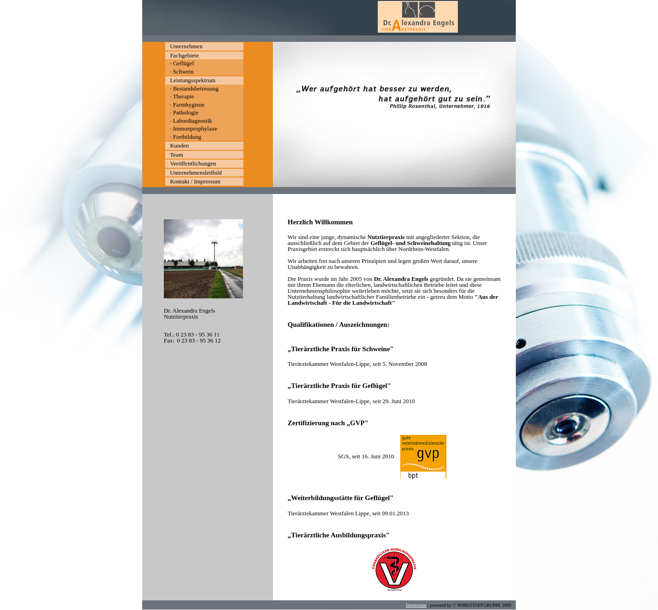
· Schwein (181, 71)
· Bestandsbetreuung (194, 88)
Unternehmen (186, 46)
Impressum (416, 605)
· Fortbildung (185, 136)
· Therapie (182, 96)
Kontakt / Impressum (195, 181)
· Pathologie (184, 112)
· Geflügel (182, 63)
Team (176, 154)
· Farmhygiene (187, 104)
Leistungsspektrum (192, 80)
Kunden (179, 145)
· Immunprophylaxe (193, 128)
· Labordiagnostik (191, 120)
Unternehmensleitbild (196, 172)
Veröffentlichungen (193, 163)
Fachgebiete (184, 55)
